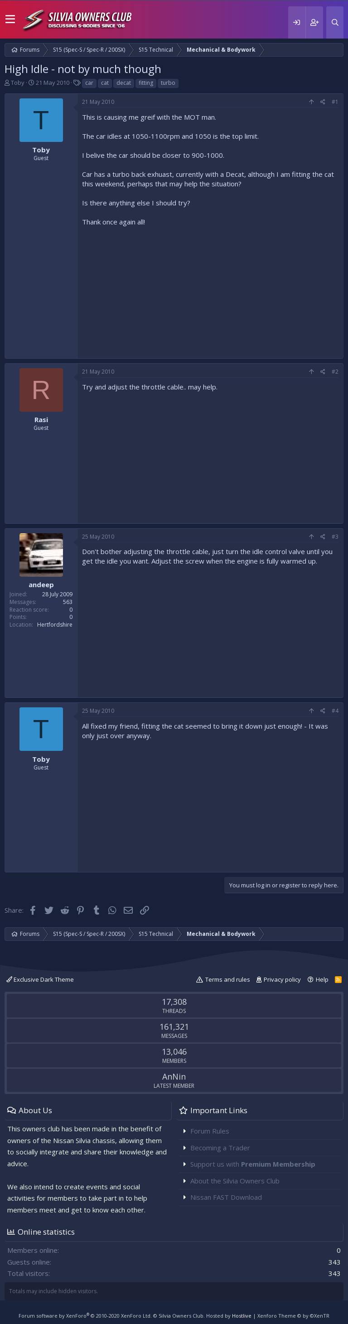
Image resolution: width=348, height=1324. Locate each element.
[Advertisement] (210, 290)
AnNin (174, 1076)
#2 (335, 371)
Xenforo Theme (293, 1315)
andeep (41, 584)
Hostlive (241, 1315)
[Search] (334, 22)
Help (322, 979)
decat (123, 83)
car (89, 83)
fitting (146, 83)
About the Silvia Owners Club (235, 1180)
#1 (335, 102)
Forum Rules (209, 1130)
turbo (168, 83)
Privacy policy (282, 979)
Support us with (252, 1163)
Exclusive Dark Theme (40, 979)
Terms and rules (227, 979)
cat (105, 83)
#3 (335, 536)
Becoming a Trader (220, 1147)
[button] (10, 19)
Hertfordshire (54, 624)
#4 (335, 711)
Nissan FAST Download (226, 1197)
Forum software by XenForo (85, 1315)
